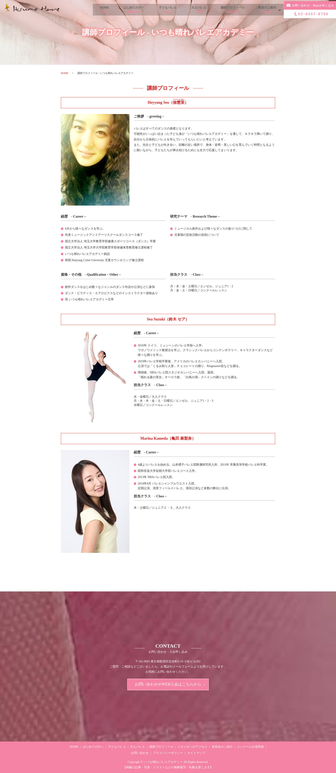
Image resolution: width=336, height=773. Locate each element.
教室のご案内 (266, 10)
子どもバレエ (158, 10)
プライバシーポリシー (168, 753)
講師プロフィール (228, 10)
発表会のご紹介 (222, 746)
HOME (88, 10)
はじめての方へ (120, 10)
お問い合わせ (140, 753)
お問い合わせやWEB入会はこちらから (168, 684)
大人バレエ (191, 10)
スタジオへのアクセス (192, 746)
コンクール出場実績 (250, 746)
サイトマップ (196, 753)
